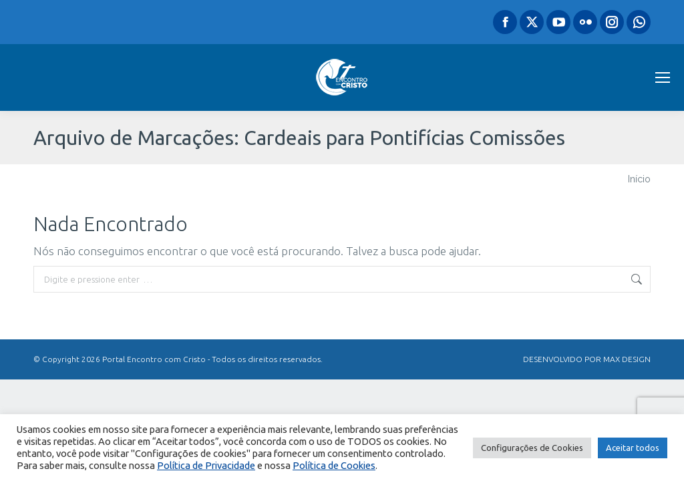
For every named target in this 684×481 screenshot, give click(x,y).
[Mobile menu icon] (663, 77)
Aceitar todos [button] (632, 447)
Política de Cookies (334, 465)
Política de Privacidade (206, 465)
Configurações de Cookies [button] (532, 447)
